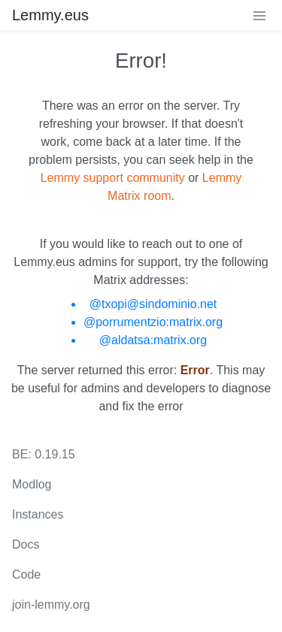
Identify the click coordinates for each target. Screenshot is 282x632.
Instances (37, 514)
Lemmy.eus (50, 15)
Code (26, 574)
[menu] (259, 15)
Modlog (31, 484)
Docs (25, 544)
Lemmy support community (113, 177)
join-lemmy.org (51, 604)
